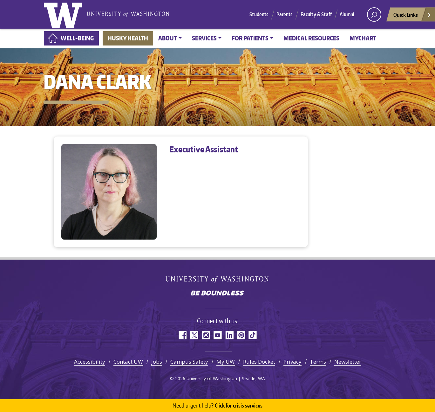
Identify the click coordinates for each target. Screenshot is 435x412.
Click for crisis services (217, 406)
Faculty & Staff (316, 14)
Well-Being (77, 38)
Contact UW (128, 361)
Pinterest (241, 335)
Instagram (205, 335)
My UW (225, 361)
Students (258, 14)
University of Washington (64, 14)
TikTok (252, 335)
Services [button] (204, 38)
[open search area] (374, 14)
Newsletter (347, 361)
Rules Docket (259, 361)
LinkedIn (229, 335)
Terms (318, 361)
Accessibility (89, 361)
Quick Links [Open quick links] (412, 16)
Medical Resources (311, 38)
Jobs (156, 361)
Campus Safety (189, 361)
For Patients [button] (250, 38)
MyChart (363, 38)
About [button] (167, 38)
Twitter (194, 335)
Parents (284, 14)
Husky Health (128, 38)
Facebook (182, 335)
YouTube (217, 335)
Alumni (347, 14)
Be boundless (218, 293)
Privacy (292, 361)
